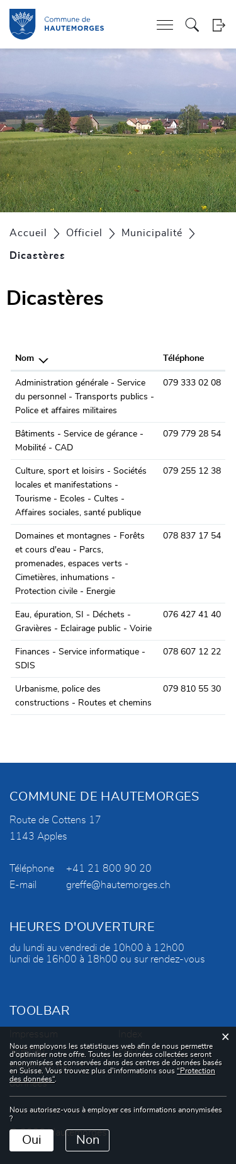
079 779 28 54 (192, 434)
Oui (32, 1140)
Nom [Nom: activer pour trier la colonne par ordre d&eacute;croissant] (24, 358)
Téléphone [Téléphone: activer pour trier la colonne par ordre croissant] (183, 358)
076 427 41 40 (192, 614)
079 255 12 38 (192, 471)
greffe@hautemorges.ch (118, 885)
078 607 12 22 (192, 652)
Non (87, 1140)
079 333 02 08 (192, 383)
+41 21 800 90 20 (109, 869)
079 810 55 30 (192, 689)
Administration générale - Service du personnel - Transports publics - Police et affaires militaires (84, 397)
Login (219, 25)
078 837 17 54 (192, 536)
